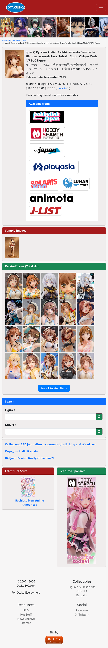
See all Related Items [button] (53, 388)
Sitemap (26, 623)
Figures (10, 410)
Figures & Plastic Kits (17, 40)
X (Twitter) (82, 614)
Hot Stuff (26, 614)
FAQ (26, 610)
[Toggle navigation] (101, 7)
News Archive (26, 619)
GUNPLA (11, 425)
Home (4, 40)
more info (63, 88)
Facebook (82, 610)
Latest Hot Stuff (16, 471)
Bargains (82, 595)
